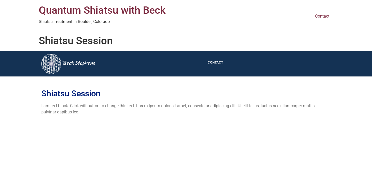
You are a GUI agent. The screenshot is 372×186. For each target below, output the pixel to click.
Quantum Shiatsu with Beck (102, 10)
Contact (322, 16)
